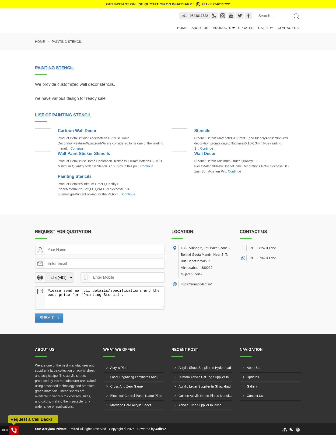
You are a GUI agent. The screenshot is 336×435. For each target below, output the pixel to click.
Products (222, 28)
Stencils (202, 130)
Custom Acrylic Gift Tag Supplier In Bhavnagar (205, 377)
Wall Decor (205, 153)
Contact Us (288, 28)
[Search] (296, 16)
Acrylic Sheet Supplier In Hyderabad (204, 368)
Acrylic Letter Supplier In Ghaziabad (204, 386)
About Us (200, 28)
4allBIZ (160, 429)
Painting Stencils (75, 176)
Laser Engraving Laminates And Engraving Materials (137, 377)
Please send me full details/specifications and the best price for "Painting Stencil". (104, 297)
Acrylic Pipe (118, 368)
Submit (47, 318)
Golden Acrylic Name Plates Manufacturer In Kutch (205, 396)
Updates (245, 28)
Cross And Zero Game (126, 386)
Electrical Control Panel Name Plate (136, 396)
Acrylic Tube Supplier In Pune (199, 405)
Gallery (265, 28)
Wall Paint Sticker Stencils (84, 153)
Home (182, 28)
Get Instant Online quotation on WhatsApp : (168, 4)
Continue (77, 148)
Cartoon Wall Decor (77, 130)
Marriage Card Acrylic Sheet (130, 405)
